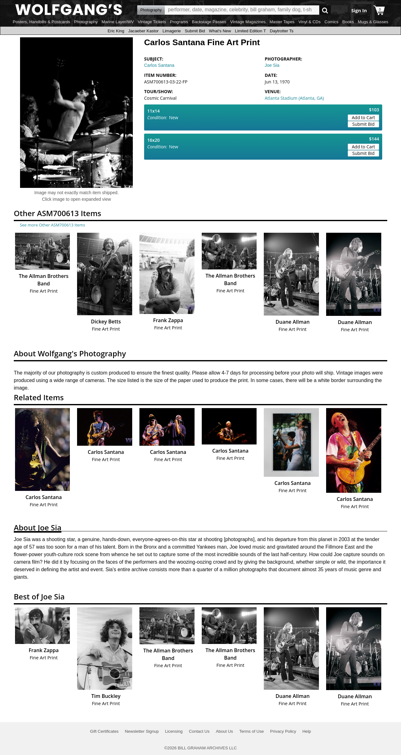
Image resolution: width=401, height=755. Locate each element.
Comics (331, 21)
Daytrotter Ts (281, 31)
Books (348, 21)
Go (325, 10)
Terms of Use (251, 731)
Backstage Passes (209, 21)
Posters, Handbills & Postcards (41, 21)
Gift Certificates (104, 731)
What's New (220, 31)
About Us (224, 731)
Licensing (174, 731)
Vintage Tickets (152, 21)
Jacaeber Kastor (143, 31)
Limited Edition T (250, 31)
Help (306, 731)
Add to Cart (363, 117)
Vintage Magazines (248, 21)
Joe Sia (272, 65)
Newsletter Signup (142, 731)
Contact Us (199, 731)
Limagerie (172, 31)
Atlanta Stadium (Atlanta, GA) (294, 98)
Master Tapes (281, 21)
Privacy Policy (283, 731)
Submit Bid (195, 31)
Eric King (115, 31)
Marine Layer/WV (118, 21)
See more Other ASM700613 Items (52, 225)
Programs (179, 21)
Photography (86, 21)
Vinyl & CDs (309, 21)
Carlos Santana (159, 65)
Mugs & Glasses (373, 21)
